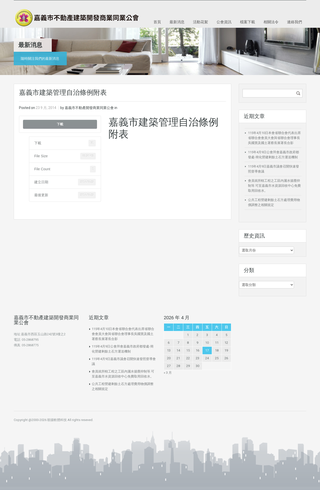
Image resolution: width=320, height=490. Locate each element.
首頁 (157, 22)
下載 (60, 124)
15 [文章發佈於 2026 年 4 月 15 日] (188, 350)
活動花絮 (200, 22)
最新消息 (177, 22)
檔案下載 (247, 22)
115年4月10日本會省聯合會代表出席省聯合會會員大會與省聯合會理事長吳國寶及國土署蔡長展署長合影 (274, 138)
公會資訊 (224, 22)
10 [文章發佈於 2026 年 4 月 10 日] (207, 342)
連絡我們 (294, 22)
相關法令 (271, 22)
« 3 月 (168, 372)
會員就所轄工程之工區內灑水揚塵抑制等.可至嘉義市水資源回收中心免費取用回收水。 (274, 185)
